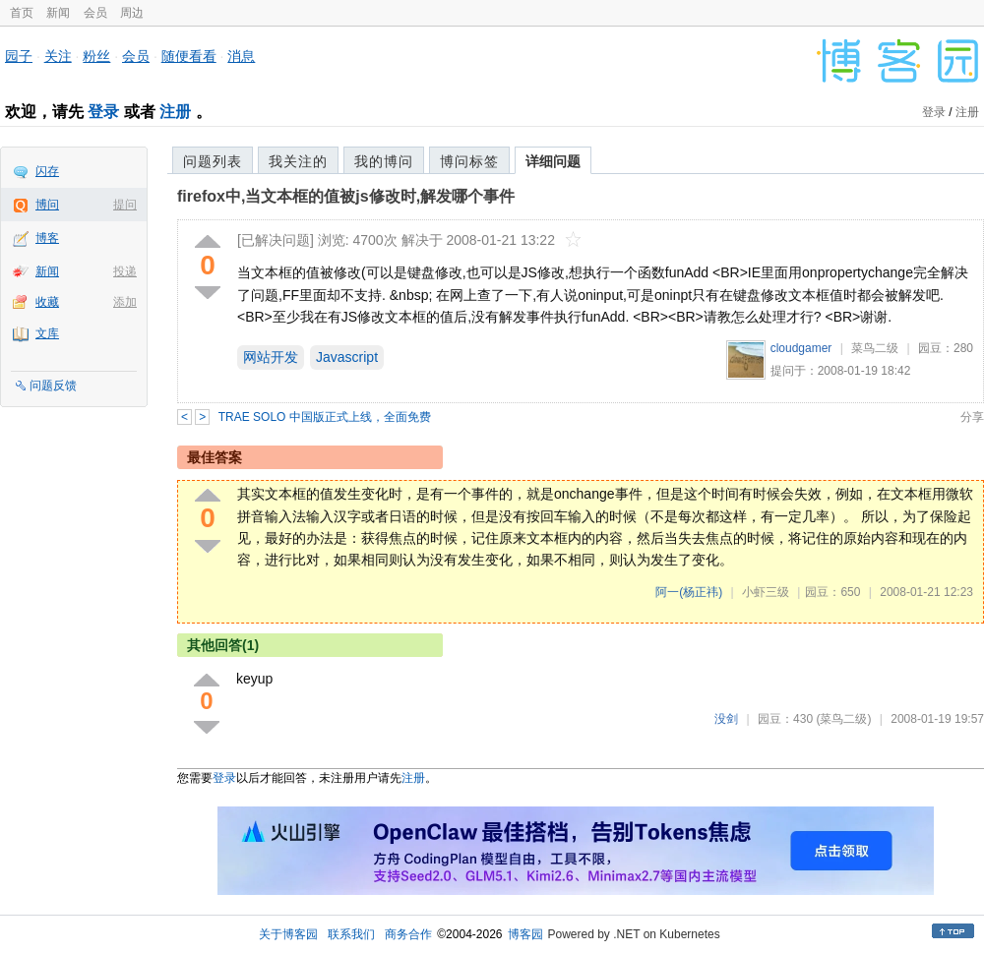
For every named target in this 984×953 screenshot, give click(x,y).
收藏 (47, 302)
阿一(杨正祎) (688, 592)
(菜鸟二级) (843, 719)
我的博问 (383, 161)
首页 (21, 13)
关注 (58, 56)
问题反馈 (53, 385)
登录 (103, 111)
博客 (47, 238)
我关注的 (298, 161)
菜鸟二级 (874, 348)
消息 (241, 56)
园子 (18, 56)
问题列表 (212, 161)
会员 (95, 13)
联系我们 (351, 934)
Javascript (347, 357)
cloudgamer (801, 348)
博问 (47, 204)
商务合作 (408, 934)
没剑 (726, 719)
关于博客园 (288, 934)
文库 (47, 333)
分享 (972, 417)
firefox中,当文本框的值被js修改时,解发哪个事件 (346, 196)
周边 (132, 13)
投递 (125, 271)
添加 (125, 302)
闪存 (47, 171)
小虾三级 (765, 592)
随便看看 (188, 56)
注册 (175, 111)
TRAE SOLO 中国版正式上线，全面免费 (324, 417)
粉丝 (96, 56)
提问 (125, 204)
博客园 (525, 934)
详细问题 (553, 161)
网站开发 (270, 357)
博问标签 (469, 161)
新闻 (58, 13)
